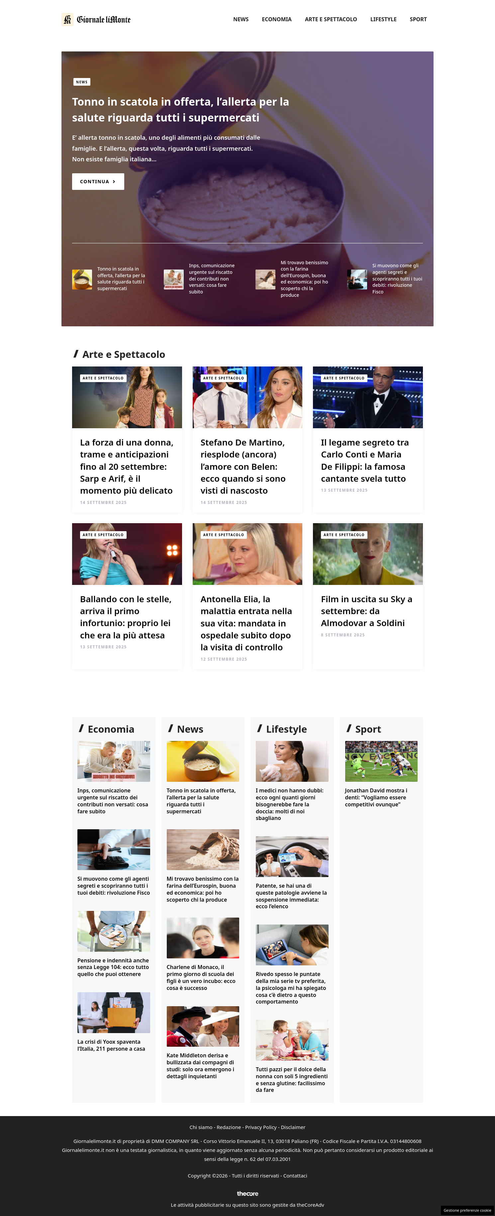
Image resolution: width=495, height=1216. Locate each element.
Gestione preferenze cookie (467, 1210)
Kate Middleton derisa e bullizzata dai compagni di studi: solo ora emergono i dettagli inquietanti (201, 1066)
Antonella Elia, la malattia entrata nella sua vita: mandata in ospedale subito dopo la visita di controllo (246, 623)
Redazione (229, 1127)
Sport (418, 19)
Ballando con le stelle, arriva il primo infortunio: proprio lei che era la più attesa (125, 617)
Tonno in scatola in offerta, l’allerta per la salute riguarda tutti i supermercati (121, 278)
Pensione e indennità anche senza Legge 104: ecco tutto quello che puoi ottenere (113, 967)
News (240, 19)
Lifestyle (383, 19)
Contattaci (295, 1175)
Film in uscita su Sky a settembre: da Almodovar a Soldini (366, 611)
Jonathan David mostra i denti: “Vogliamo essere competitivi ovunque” (376, 797)
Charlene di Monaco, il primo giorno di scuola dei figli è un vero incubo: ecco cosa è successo (201, 977)
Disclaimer (293, 1127)
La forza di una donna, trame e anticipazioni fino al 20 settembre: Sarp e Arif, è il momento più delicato (126, 466)
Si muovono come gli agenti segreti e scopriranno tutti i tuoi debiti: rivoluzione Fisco (397, 278)
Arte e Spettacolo (331, 19)
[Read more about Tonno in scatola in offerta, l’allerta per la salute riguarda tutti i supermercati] (98, 181)
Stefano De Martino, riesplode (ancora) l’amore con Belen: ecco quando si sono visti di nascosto (243, 466)
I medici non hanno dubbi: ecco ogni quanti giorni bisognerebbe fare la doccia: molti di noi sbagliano (290, 804)
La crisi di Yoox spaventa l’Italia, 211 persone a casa (111, 1045)
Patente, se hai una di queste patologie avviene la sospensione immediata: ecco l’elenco (291, 896)
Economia (277, 19)
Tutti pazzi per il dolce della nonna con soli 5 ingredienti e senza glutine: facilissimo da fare (292, 1080)
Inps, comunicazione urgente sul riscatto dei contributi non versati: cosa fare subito (212, 278)
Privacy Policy (261, 1127)
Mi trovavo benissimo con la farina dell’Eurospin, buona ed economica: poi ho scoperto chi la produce (304, 278)
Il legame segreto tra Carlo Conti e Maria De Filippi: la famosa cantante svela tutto (365, 460)
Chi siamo (201, 1127)
